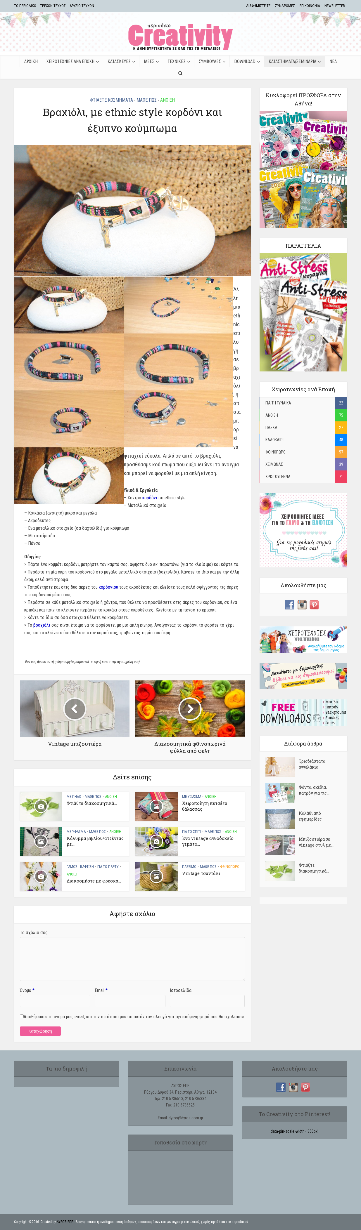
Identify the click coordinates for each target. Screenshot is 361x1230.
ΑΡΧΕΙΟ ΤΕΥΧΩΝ (82, 6)
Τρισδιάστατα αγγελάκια (312, 764)
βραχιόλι (41, 625)
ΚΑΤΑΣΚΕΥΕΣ (119, 61)
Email (101, 990)
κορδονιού (108, 587)
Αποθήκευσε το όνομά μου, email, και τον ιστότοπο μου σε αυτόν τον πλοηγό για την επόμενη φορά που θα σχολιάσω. (134, 1016)
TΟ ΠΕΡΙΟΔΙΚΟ (25, 6)
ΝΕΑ (333, 61)
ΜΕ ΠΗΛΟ (74, 796)
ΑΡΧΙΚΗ (31, 61)
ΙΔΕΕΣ (149, 61)
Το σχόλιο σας (34, 932)
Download (244, 61)
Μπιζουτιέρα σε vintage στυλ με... (316, 842)
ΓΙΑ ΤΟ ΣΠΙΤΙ (191, 831)
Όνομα (27, 990)
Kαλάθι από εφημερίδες (310, 816)
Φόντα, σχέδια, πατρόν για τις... (314, 790)
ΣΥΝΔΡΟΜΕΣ (285, 6)
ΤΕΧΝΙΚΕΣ (176, 61)
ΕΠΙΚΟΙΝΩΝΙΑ (310, 6)
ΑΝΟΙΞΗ (167, 100)
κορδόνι (149, 498)
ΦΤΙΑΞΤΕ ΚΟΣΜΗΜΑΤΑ (111, 100)
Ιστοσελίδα (180, 990)
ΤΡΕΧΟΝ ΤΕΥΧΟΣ (53, 6)
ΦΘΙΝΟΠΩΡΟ (229, 866)
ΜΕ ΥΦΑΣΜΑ (191, 796)
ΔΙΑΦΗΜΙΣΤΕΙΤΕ (258, 6)
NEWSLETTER (334, 6)
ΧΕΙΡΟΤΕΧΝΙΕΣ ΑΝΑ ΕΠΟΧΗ (70, 61)
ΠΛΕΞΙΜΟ (189, 866)
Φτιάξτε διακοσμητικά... (92, 803)
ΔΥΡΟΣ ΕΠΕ (65, 1222)
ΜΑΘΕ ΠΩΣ (147, 100)
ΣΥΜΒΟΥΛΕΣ (210, 61)
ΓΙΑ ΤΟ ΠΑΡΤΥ (108, 866)
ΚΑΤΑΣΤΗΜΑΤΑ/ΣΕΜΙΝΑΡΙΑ (292, 61)
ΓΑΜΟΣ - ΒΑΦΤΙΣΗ (80, 866)
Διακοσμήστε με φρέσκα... (94, 881)
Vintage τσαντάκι (201, 873)
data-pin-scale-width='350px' (294, 1131)
